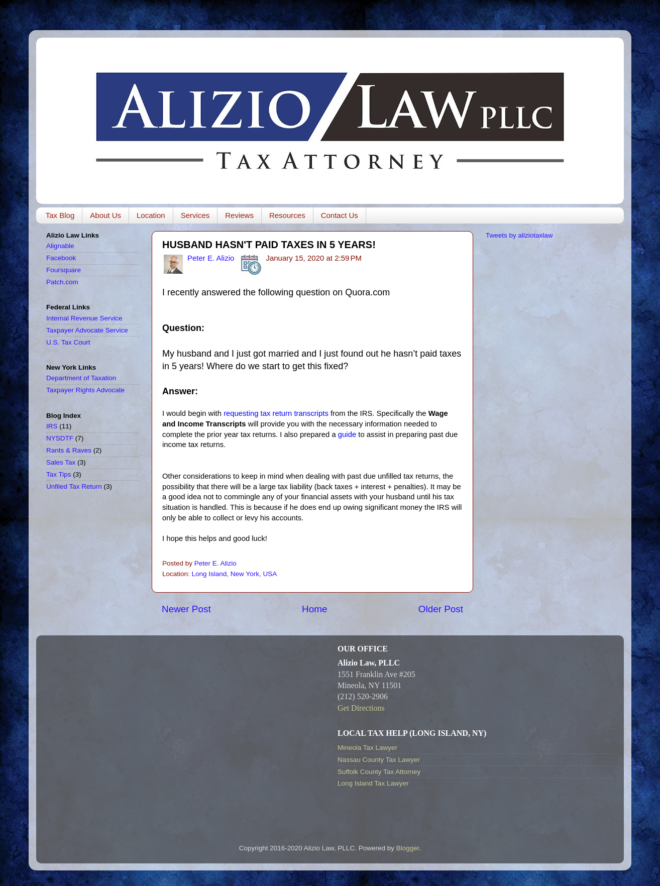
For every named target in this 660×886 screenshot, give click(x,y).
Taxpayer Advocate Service (87, 330)
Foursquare (63, 270)
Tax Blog (60, 215)
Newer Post (186, 609)
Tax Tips (58, 474)
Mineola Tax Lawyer (367, 747)
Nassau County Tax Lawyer (379, 759)
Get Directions (361, 708)
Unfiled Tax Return (74, 486)
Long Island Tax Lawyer (373, 783)
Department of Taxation (81, 378)
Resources (287, 215)
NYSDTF (59, 438)
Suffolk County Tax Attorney (379, 772)
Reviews (239, 215)
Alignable (60, 246)
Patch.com (62, 282)
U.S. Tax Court (68, 342)
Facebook (61, 258)
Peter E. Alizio (210, 258)
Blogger (407, 848)
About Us (105, 215)
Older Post (440, 609)
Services (195, 215)
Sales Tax (60, 462)
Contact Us (339, 215)
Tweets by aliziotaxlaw (519, 235)
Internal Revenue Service (84, 318)
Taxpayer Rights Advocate (85, 390)
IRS (52, 426)
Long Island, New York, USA (234, 574)
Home (314, 609)
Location (151, 215)
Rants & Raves (68, 450)
